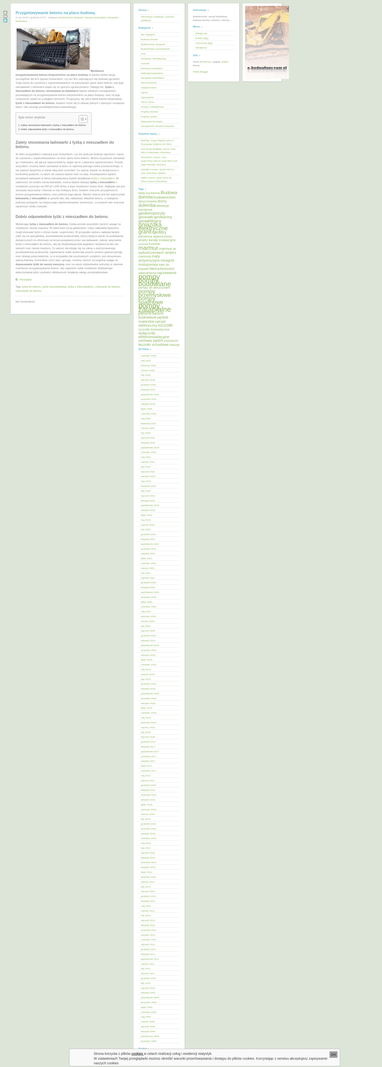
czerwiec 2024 (148, 452)
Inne (143, 53)
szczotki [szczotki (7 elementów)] (165, 325)
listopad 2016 (148, 790)
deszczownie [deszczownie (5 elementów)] (147, 201)
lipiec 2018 (146, 708)
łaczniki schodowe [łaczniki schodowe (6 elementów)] (153, 344)
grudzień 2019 (148, 635)
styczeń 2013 (148, 920)
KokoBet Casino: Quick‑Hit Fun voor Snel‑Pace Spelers (157, 171)
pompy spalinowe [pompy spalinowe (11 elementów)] (150, 300)
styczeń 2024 (148, 471)
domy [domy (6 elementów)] (162, 201)
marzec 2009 (148, 1021)
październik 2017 (150, 751)
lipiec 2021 (146, 558)
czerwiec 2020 (148, 606)
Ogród (144, 92)
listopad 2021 (148, 539)
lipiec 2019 (146, 659)
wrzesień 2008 (148, 1041)
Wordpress (201, 47)
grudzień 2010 (148, 978)
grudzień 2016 (148, 785)
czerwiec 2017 (148, 770)
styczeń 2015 (148, 852)
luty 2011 (146, 968)
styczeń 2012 (148, 944)
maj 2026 (146, 360)
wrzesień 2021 (148, 549)
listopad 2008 (148, 1031)
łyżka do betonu (31, 286)
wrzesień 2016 (148, 794)
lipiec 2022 (146, 515)
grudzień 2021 (148, 534)
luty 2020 (146, 626)
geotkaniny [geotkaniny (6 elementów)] (163, 217)
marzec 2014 (148, 881)
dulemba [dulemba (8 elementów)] (147, 205)
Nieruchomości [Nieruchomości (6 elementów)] (161, 268)
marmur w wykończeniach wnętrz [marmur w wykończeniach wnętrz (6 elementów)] (157, 250)
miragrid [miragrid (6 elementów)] (167, 260)
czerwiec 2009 (148, 1012)
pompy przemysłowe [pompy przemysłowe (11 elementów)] (154, 293)
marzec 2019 (148, 674)
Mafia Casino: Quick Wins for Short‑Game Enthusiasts (156, 179)
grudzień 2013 (148, 896)
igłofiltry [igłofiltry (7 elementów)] (159, 232)
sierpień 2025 (148, 404)
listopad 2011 (148, 954)
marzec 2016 (148, 814)
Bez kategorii (148, 34)
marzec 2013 (148, 910)
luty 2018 (146, 732)
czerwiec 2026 (148, 355)
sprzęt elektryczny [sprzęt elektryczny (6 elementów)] (151, 323)
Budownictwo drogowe (71, 17)
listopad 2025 (148, 389)
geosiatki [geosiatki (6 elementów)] (145, 217)
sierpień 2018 (148, 703)
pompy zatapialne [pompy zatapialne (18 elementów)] (154, 307)
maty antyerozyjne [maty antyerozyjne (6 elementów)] (149, 258)
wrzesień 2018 (148, 698)
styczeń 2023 (148, 495)
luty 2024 (146, 466)
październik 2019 (150, 645)
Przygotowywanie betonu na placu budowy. (56, 13)
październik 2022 (150, 505)
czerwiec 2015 (148, 838)
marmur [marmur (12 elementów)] (148, 248)
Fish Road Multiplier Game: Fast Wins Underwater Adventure (158, 151)
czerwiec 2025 (148, 413)
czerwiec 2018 (148, 712)
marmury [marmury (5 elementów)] (144, 256)
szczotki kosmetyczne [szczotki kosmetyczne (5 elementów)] (154, 329)
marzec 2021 (148, 568)
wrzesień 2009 (148, 1002)
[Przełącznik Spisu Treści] (80, 119)
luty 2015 (146, 848)
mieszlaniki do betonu (28, 290)
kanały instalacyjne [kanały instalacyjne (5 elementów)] (162, 240)
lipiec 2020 (146, 602)
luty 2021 (146, 573)
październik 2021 (150, 544)
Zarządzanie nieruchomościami (157, 126)
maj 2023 (146, 481)
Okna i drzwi (147, 102)
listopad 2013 (148, 901)
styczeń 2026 (148, 379)
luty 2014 (146, 886)
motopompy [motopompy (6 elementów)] (148, 264)
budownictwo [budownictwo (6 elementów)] (165, 197)
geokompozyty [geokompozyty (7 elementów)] (151, 213)
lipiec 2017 (146, 766)
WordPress (205, 61)
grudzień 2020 (148, 582)
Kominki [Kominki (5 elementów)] (154, 244)
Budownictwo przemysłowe (155, 48)
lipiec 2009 (146, 1007)
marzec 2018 (148, 727)
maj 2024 (146, 457)
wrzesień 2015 (148, 828)
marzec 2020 (148, 621)
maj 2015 (146, 843)
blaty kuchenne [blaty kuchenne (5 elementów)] (149, 193)
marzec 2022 (148, 524)
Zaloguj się (201, 33)
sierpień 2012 (148, 935)
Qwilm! (225, 61)
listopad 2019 (148, 640)
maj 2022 (146, 520)
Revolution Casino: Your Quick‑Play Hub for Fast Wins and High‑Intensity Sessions (159, 161)
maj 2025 (146, 418)
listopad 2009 (148, 992)
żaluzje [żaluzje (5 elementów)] (175, 345)
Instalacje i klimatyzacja (153, 58)
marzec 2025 (148, 428)
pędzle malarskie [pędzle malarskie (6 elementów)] (153, 319)
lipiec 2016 (146, 804)
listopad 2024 (148, 442)
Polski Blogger (200, 71)
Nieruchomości (149, 82)
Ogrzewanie (147, 97)
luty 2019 (146, 679)
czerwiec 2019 (148, 664)
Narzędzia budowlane (152, 77)
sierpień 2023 (148, 476)
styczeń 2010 (148, 988)
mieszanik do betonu (107, 286)
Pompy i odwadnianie (152, 106)
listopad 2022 (148, 500)
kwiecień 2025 (148, 423)
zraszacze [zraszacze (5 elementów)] (170, 340)
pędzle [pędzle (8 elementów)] (145, 312)
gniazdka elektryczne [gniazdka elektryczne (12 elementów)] (153, 226)
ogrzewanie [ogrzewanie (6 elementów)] (166, 273)
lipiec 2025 (146, 408)
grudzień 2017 (148, 741)
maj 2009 (146, 1016)
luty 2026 (146, 375)
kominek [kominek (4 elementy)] (143, 244)
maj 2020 (146, 611)
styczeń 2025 (148, 437)
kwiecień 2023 (148, 486)
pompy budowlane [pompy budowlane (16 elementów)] (154, 282)
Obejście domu (149, 87)
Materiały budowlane (152, 73)
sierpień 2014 (148, 867)
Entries (202, 38)
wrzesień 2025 (148, 399)
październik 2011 (150, 959)
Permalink (26, 279)
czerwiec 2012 (148, 939)
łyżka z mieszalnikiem (81, 286)
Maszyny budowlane (95, 17)
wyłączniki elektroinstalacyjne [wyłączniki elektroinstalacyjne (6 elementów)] (153, 335)
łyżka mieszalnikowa (54, 286)
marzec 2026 (148, 370)
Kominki (145, 63)
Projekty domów (149, 111)
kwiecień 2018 (148, 722)
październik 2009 (150, 997)
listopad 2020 (148, 587)
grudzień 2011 (148, 949)
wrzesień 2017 (148, 756)
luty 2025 (146, 433)
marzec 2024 (148, 462)
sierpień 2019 (148, 655)
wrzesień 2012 (148, 930)
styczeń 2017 (148, 780)
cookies (138, 1054)
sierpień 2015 (148, 833)
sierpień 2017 (148, 761)
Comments (204, 43)
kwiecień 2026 (148, 365)
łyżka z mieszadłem (103, 178)
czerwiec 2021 (148, 563)
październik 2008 (150, 1036)
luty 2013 (146, 915)
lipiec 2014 (146, 872)
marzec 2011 (148, 964)
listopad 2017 (148, 746)
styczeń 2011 (148, 973)
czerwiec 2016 (148, 809)
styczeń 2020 (148, 630)
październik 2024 (150, 447)
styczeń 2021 (148, 577)
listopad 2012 (148, 925)
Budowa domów (149, 39)
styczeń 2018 (148, 737)
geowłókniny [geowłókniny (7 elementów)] (149, 221)
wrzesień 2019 (148, 650)
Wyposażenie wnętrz (152, 121)
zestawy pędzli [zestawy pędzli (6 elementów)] (150, 340)
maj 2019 (146, 669)
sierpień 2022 (148, 510)
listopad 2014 (148, 857)
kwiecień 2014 (148, 877)
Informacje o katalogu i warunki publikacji (157, 18)
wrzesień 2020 (148, 597)
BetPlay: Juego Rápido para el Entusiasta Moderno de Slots (157, 142)
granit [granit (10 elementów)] (145, 232)
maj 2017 (146, 775)
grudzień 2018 (148, 683)
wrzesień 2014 (148, 862)
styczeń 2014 (148, 891)
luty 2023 (146, 491)
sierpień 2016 (148, 799)
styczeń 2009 (148, 1026)
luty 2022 (146, 529)
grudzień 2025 (148, 384)
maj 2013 (146, 906)
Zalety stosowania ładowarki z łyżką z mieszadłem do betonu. (53, 125)
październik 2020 (150, 592)
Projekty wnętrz (149, 116)
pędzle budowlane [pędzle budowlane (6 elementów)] (151, 315)
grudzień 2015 (148, 823)
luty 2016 (146, 819)
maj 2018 (146, 717)
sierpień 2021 (148, 553)
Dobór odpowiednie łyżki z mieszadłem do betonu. (47, 129)
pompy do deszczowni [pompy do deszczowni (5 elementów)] (154, 287)
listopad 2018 (148, 688)
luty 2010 (146, 983)
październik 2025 (150, 394)
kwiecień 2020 (148, 616)
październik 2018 (150, 693)
